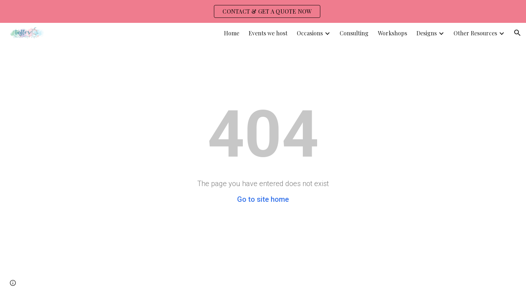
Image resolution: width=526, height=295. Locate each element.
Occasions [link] (310, 33)
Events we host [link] (268, 33)
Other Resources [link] (475, 33)
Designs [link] (426, 33)
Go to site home (263, 199)
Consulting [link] (354, 33)
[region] (263, 11)
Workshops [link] (392, 33)
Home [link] (231, 33)
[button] (517, 32)
